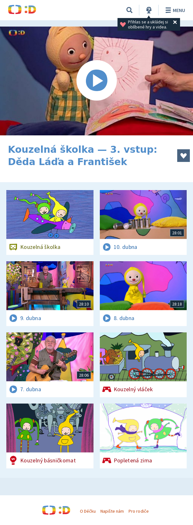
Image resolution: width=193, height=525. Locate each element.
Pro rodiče (138, 511)
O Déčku (88, 511)
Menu (174, 10)
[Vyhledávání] (129, 10)
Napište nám (112, 511)
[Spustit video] (96, 81)
